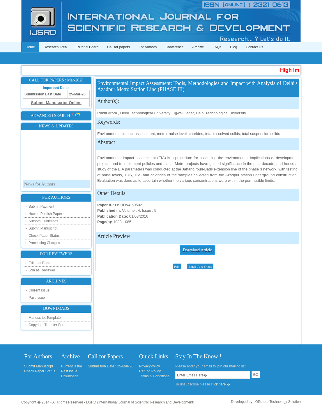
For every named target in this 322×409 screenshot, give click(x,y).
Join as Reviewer (42, 270)
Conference (174, 47)
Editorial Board (86, 47)
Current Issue (39, 290)
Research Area (55, 47)
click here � (220, 384)
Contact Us (254, 47)
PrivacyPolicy (149, 366)
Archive (198, 47)
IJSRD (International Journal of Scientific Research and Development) (140, 402)
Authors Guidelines (43, 221)
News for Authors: (40, 188)
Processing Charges (44, 243)
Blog (233, 47)
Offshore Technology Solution (278, 402)
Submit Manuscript (43, 228)
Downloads (69, 376)
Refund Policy (150, 371)
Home (30, 47)
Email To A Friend (200, 266)
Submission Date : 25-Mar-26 (110, 366)
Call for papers (118, 47)
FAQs (217, 47)
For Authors (148, 47)
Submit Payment (41, 206)
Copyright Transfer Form (47, 325)
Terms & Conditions (154, 376)
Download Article (197, 250)
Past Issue (37, 298)
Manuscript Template (45, 318)
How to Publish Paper (45, 214)
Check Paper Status (44, 236)
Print (177, 266)
